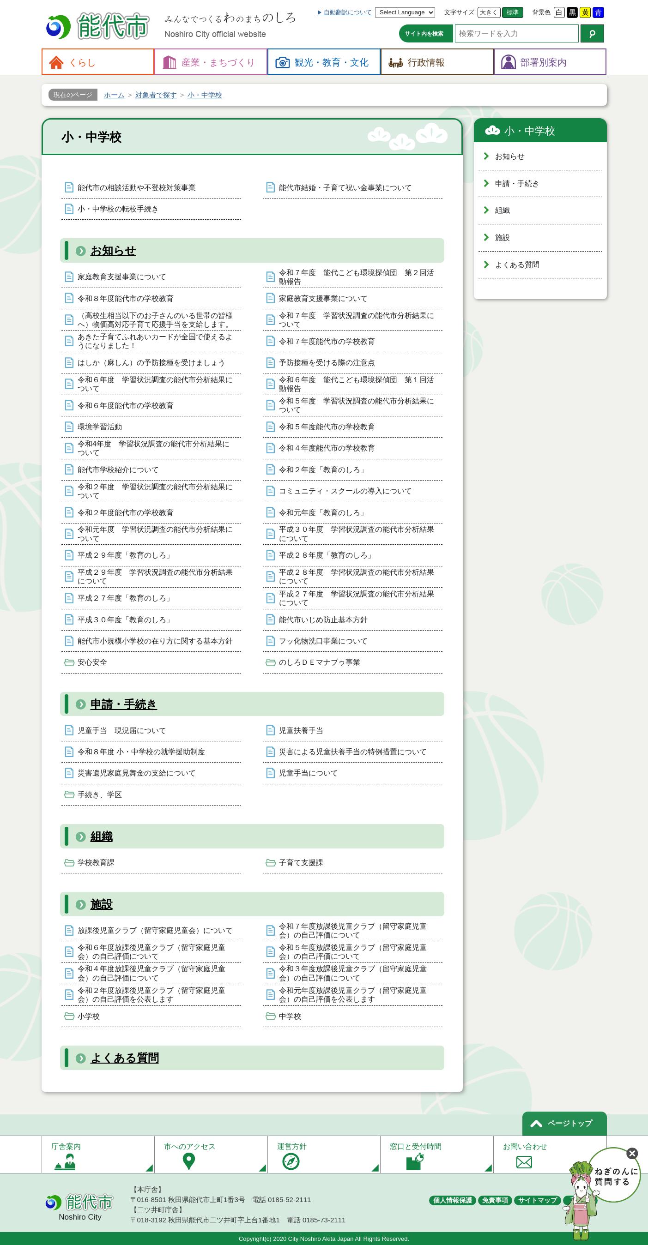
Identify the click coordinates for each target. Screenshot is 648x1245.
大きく (489, 12)
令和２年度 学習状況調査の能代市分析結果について (155, 491)
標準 (513, 12)
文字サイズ (459, 12)
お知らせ (113, 250)
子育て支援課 (301, 862)
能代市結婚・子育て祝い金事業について (345, 188)
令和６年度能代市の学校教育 (126, 405)
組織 (102, 836)
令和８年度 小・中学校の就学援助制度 (141, 752)
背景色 (542, 12)
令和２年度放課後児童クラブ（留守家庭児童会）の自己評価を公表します (151, 994)
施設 (102, 904)
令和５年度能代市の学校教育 (327, 427)
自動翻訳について (348, 12)
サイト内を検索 (424, 33)
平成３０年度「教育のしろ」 (126, 620)
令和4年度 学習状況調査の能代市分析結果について (154, 448)
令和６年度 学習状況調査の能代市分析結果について (155, 384)
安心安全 (92, 662)
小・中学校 (529, 131)
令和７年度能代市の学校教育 (327, 341)
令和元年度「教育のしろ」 (323, 513)
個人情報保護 (452, 1200)
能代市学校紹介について (118, 470)
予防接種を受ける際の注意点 (327, 363)
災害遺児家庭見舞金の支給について (137, 773)
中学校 (290, 1016)
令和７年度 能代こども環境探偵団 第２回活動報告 (356, 277)
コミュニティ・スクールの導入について (345, 491)
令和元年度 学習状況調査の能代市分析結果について (155, 533)
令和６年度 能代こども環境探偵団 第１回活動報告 (356, 384)
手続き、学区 (100, 795)
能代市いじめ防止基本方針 (323, 620)
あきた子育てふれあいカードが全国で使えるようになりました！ (155, 341)
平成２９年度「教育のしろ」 (126, 555)
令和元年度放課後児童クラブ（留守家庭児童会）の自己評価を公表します (353, 994)
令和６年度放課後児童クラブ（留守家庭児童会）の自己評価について (151, 952)
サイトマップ (537, 1200)
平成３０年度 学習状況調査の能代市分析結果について (356, 533)
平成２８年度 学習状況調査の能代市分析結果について (356, 576)
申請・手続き (124, 704)
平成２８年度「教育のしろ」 (327, 555)
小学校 (89, 1016)
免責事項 (495, 1200)
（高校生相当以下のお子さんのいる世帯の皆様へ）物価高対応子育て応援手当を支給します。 (155, 320)
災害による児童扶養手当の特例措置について (353, 752)
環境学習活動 (100, 427)
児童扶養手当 (301, 730)
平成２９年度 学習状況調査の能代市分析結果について (155, 576)
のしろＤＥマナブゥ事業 (319, 662)
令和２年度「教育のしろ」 (323, 470)
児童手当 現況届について (122, 730)
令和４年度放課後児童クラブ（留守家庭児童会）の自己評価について (151, 973)
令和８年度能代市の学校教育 (126, 298)
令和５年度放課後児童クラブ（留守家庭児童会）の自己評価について (353, 952)
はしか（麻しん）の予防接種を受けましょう (151, 363)
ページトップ (570, 1123)
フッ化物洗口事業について (323, 641)
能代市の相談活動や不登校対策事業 (137, 188)
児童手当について (308, 773)
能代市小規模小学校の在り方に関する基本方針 (155, 641)
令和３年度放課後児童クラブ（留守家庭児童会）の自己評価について (353, 973)
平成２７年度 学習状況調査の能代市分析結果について (356, 598)
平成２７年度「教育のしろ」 (126, 598)
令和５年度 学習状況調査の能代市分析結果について (356, 405)
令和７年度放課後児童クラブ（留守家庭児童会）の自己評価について (353, 930)
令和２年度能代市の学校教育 (126, 513)
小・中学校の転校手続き (118, 209)
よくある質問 (125, 1058)
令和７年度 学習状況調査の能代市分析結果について (356, 320)
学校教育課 (96, 862)
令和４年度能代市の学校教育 (327, 448)
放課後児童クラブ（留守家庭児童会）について (155, 930)
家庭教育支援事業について (122, 277)
